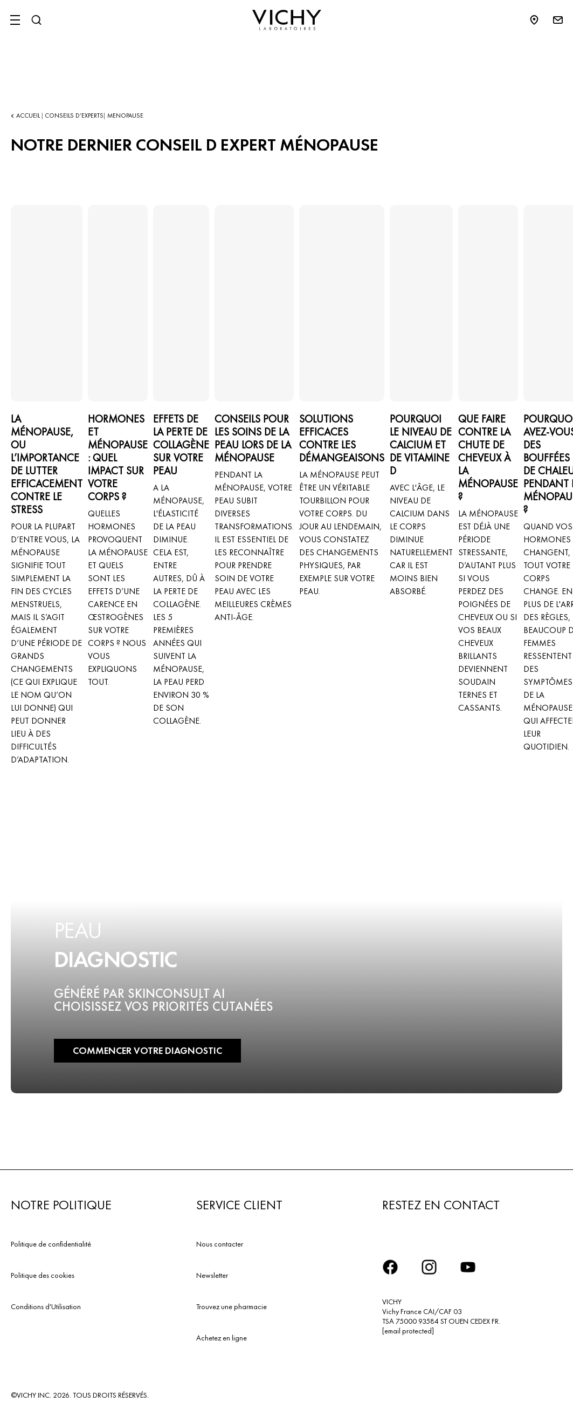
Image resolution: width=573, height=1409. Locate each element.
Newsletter (212, 1275)
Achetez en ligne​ (221, 1338)
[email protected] (408, 1331)
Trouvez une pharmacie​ (231, 1306)
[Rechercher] (36, 19)
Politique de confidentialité (51, 1244)
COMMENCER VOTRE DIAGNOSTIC (147, 1050)
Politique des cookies (42, 1275)
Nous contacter (219, 1244)
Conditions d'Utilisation (46, 1306)
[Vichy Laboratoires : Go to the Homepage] (286, 20)
